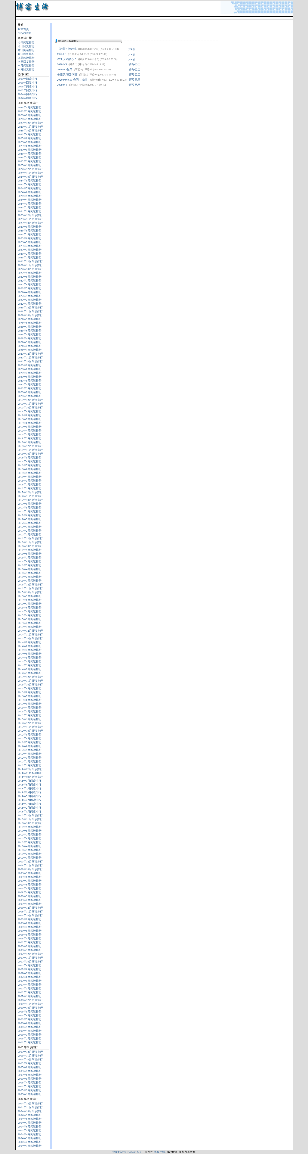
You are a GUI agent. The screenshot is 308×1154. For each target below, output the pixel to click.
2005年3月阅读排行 (29, 1086)
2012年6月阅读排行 (29, 746)
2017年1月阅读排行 (29, 534)
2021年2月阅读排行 (29, 346)
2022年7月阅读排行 (29, 280)
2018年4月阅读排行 (29, 476)
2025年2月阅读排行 (29, 161)
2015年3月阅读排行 (29, 619)
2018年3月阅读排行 (29, 480)
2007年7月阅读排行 (29, 973)
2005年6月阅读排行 (29, 1074)
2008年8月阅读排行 (29, 923)
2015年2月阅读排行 (29, 623)
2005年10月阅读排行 (30, 1059)
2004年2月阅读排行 (29, 1142)
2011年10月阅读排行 (30, 776)
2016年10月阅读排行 (30, 546)
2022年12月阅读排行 (30, 261)
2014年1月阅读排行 (29, 673)
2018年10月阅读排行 (30, 453)
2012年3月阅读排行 (29, 757)
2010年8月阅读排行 (29, 830)
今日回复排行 (26, 46)
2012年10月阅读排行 (30, 730)
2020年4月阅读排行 (29, 384)
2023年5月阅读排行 (29, 242)
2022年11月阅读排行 (30, 265)
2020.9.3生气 (65, 69)
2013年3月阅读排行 (29, 711)
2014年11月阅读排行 (30, 634)
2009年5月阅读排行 (29, 888)
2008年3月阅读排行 (29, 942)
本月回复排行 (26, 69)
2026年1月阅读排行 (29, 119)
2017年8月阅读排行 (29, 507)
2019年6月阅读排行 (29, 422)
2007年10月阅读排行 (30, 961)
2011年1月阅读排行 (29, 811)
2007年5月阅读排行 (29, 980)
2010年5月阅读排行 (29, 842)
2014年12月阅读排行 (30, 630)
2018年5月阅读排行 (29, 473)
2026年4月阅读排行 (29, 107)
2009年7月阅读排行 (29, 880)
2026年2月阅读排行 (29, 115)
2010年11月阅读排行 (30, 819)
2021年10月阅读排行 (30, 315)
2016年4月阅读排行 (29, 569)
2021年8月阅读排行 (29, 322)
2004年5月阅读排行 (29, 1130)
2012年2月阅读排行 (29, 761)
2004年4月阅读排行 (29, 1134)
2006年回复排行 (27, 82)
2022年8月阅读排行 (29, 276)
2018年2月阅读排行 (29, 484)
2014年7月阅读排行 (29, 649)
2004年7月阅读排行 (29, 1122)
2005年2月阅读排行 (29, 1090)
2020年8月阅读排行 (29, 369)
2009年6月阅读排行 (29, 884)
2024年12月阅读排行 (30, 169)
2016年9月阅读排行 (29, 549)
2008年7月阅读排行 (29, 927)
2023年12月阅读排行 (30, 215)
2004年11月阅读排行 (30, 1107)
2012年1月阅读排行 (29, 765)
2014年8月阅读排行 (29, 646)
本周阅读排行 (26, 57)
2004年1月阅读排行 (29, 1145)
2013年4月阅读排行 (29, 707)
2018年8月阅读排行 (29, 461)
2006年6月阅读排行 (29, 1023)
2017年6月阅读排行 (29, 515)
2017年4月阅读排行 (29, 523)
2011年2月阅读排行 (29, 807)
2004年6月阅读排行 (29, 1126)
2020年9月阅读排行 (29, 365)
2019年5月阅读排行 (29, 426)
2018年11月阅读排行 (30, 449)
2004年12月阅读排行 (30, 1103)
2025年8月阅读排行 (29, 138)
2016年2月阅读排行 (29, 576)
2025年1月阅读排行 (29, 165)
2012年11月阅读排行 (30, 726)
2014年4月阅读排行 (29, 661)
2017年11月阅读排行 (30, 496)
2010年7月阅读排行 (29, 834)
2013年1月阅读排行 (29, 719)
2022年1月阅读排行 (29, 303)
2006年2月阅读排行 (29, 1038)
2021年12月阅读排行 (30, 307)
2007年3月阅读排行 (29, 988)
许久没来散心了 (67, 59)
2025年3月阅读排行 (29, 157)
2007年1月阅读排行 (29, 996)
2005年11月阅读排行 (30, 1055)
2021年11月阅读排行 (30, 311)
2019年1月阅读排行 (29, 442)
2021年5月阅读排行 (29, 334)
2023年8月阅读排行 (29, 230)
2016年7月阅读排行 (29, 557)
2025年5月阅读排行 (29, 149)
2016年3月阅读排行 (29, 573)
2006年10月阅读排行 (30, 1007)
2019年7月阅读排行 (29, 419)
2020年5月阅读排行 (29, 380)
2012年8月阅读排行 (29, 738)
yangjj (132, 48)
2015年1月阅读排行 (29, 626)
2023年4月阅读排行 (29, 246)
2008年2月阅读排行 (29, 946)
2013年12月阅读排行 (30, 676)
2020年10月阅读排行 (30, 361)
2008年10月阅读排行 (30, 915)
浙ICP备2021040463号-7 (127, 1152)
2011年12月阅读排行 (30, 769)
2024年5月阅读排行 (29, 195)
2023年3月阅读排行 (29, 249)
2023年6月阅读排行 (29, 238)
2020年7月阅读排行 (29, 372)
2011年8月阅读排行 (29, 784)
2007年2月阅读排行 (29, 992)
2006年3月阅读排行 (29, 1034)
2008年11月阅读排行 (30, 911)
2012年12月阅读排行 (30, 723)
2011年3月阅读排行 (29, 803)
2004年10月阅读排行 (30, 1111)
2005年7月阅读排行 (29, 1071)
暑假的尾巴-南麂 (67, 74)
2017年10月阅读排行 (30, 499)
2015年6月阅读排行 (29, 607)
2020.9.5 (62, 64)
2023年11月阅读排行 (30, 219)
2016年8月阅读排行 (29, 553)
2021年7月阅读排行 (29, 326)
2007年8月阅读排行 (29, 969)
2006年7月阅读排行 (29, 1019)
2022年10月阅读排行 (30, 269)
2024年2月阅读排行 (29, 207)
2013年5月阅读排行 (29, 703)
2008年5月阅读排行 (29, 934)
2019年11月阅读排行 (30, 403)
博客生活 (159, 1152)
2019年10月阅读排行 (30, 407)
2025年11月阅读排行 (30, 126)
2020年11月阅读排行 (30, 357)
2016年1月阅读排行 (29, 580)
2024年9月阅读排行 (29, 180)
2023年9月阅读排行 (29, 226)
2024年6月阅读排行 (29, 192)
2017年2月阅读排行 (29, 530)
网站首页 (23, 29)
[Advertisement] (105, 28)
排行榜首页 (25, 33)
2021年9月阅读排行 (29, 319)
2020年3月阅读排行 (29, 388)
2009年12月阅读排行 (30, 861)
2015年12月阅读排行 (30, 584)
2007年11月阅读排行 (30, 957)
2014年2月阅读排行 (29, 669)
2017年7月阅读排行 (29, 511)
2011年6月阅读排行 (29, 792)
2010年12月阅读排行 (30, 815)
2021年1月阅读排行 (29, 349)
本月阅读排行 (26, 65)
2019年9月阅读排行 (29, 411)
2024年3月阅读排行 (29, 203)
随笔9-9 (61, 54)
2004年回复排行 (27, 98)
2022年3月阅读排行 (29, 296)
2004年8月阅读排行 (29, 1118)
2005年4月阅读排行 (29, 1082)
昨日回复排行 (26, 54)
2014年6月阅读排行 (29, 653)
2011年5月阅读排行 (29, 796)
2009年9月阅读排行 (29, 873)
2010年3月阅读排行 (29, 850)
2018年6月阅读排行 (29, 469)
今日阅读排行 (26, 42)
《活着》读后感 (67, 48)
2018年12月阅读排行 (30, 446)
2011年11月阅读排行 (30, 773)
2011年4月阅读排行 (29, 800)
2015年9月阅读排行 (29, 596)
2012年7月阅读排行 (29, 742)
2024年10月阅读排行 (30, 176)
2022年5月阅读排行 (29, 288)
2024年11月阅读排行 (30, 172)
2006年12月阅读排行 (30, 1000)
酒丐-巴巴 (135, 64)
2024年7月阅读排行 (29, 188)
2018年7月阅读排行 (29, 465)
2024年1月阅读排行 (29, 211)
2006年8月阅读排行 (29, 1015)
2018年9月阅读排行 (29, 457)
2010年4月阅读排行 (29, 846)
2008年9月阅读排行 (29, 919)
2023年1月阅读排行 (29, 257)
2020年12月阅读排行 (30, 353)
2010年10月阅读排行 (30, 823)
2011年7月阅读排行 (29, 788)
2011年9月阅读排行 (29, 780)
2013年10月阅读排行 (30, 684)
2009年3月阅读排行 (29, 896)
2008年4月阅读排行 (29, 938)
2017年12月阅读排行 (30, 492)
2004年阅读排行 (27, 94)
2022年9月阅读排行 (29, 272)
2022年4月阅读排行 (29, 292)
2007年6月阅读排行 (29, 977)
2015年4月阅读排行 (29, 615)
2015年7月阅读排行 (29, 603)
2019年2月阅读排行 (29, 438)
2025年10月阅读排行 (30, 130)
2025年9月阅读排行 (29, 134)
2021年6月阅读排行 (29, 330)
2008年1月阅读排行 (29, 950)
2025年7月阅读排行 (29, 142)
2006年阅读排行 (27, 78)
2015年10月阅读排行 (30, 592)
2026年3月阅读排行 (29, 111)
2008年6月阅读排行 (29, 930)
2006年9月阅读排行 (29, 1011)
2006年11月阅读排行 (30, 1003)
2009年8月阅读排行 (29, 876)
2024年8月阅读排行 (29, 184)
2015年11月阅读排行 (30, 588)
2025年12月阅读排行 (30, 122)
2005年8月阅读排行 (29, 1067)
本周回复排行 (26, 61)
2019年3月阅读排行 (29, 434)
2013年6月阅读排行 (29, 700)
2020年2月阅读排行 (29, 392)
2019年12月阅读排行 (30, 399)
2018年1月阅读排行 (29, 488)
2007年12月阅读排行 (30, 953)
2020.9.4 (62, 84)
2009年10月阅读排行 (30, 869)
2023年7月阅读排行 (29, 234)
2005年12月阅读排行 (30, 1051)
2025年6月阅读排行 (29, 145)
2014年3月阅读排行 (29, 665)
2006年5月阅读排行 (29, 1027)
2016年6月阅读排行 (29, 561)
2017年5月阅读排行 (29, 519)
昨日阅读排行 (26, 50)
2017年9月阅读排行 (29, 503)
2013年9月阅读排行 (29, 688)
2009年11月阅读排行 (30, 865)
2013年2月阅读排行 (29, 715)
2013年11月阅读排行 (30, 680)
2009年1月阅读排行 (29, 903)
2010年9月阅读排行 (29, 826)
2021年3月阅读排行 (29, 342)
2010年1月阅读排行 (29, 857)
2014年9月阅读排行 (29, 642)
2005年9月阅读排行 (29, 1063)
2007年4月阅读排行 (29, 984)
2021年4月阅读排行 (29, 338)
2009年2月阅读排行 (29, 900)
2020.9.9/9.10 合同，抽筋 (72, 79)
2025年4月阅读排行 (29, 153)
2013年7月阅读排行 (29, 696)
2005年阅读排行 (27, 86)
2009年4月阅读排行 (29, 892)
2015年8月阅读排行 (29, 599)
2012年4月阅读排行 (29, 753)
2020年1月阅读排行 (29, 396)
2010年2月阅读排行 (29, 853)
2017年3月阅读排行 (29, 526)
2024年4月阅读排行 (29, 199)
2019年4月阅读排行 (29, 430)
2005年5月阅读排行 (29, 1078)
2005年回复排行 (27, 90)
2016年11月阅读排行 (30, 542)
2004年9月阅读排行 (29, 1115)
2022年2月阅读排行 (29, 299)
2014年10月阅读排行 (30, 638)
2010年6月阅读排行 (29, 838)
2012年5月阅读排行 (29, 750)
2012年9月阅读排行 (29, 734)
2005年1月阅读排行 (29, 1094)
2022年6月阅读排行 (29, 284)
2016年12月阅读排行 (30, 538)
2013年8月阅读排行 (29, 692)
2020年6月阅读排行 (29, 376)
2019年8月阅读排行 (29, 415)
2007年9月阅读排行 (29, 965)
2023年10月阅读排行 (30, 222)
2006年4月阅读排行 (29, 1030)
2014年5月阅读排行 (29, 657)
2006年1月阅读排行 (29, 1042)
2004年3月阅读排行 (29, 1138)
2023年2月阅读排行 (29, 253)
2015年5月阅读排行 (29, 611)
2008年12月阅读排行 (30, 907)
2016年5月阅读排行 (29, 565)
